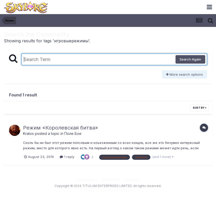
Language (87, 179)
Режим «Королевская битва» (60, 128)
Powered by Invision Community (108, 190)
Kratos (28, 133)
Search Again (190, 59)
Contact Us (111, 179)
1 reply (67, 157)
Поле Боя (72, 133)
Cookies (132, 179)
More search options (184, 74)
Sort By (200, 107)
